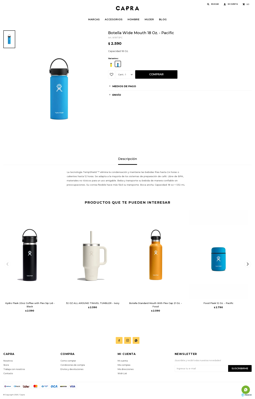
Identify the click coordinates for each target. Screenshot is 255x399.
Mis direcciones (125, 369)
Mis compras (124, 365)
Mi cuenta (123, 360)
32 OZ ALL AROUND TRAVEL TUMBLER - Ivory (92, 303)
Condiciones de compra (72, 365)
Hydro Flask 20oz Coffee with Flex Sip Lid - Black (30, 305)
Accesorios (114, 19)
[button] (247, 264)
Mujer (149, 19)
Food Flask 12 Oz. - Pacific (218, 303)
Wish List (122, 373)
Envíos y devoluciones (71, 369)
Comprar (156, 74)
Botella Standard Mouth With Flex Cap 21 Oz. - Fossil (155, 305)
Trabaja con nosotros (14, 369)
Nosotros (8, 360)
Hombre (134, 19)
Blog (163, 19)
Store (6, 365)
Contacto (8, 373)
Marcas (94, 19)
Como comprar (68, 360)
